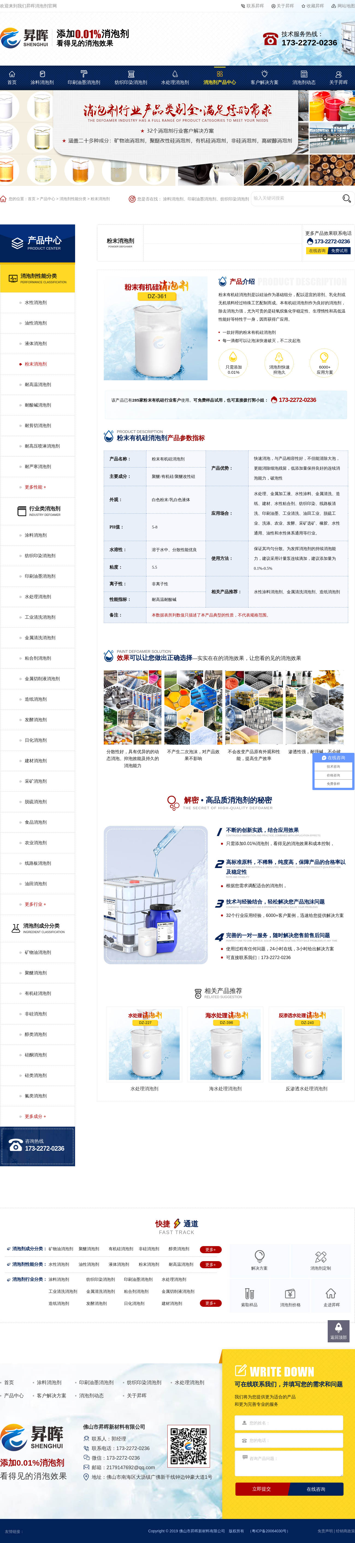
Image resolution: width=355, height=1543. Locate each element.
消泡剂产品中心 (219, 82)
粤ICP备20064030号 (269, 1531)
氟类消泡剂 (36, 1096)
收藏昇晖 (315, 6)
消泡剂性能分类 (73, 199)
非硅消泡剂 (36, 1014)
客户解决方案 (265, 82)
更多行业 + (35, 904)
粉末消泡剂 (100, 199)
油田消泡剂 (36, 883)
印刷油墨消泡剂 (84, 82)
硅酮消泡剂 (36, 1055)
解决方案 (259, 1268)
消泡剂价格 (290, 1304)
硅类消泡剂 (36, 1075)
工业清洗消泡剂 (40, 617)
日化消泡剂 (36, 740)
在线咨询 (317, 250)
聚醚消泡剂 (36, 973)
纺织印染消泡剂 (131, 82)
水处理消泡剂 (175, 82)
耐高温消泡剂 (38, 384)
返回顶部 (338, 1337)
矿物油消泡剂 (38, 952)
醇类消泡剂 (36, 1034)
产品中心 (47, 199)
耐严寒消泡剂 (38, 466)
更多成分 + (35, 1116)
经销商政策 (345, 1531)
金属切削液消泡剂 (42, 678)
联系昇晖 (255, 6)
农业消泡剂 (36, 842)
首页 (12, 82)
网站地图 (346, 6)
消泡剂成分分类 (27, 1248)
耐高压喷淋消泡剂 (42, 446)
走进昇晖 (332, 1304)
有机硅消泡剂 (38, 993)
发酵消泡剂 (36, 719)
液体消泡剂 (36, 343)
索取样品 (249, 1304)
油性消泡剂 (36, 323)
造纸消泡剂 (36, 699)
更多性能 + (35, 487)
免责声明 (325, 1531)
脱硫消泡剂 (36, 801)
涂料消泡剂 (42, 82)
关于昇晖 (285, 6)
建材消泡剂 (36, 760)
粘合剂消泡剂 (38, 658)
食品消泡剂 (36, 822)
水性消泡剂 (36, 302)
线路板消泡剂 (38, 863)
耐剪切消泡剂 (38, 425)
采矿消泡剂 (36, 781)
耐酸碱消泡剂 (38, 405)
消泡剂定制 (320, 1268)
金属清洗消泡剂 (40, 637)
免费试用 (339, 250)
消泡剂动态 (304, 82)
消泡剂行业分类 (27, 1279)
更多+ (210, 1249)
